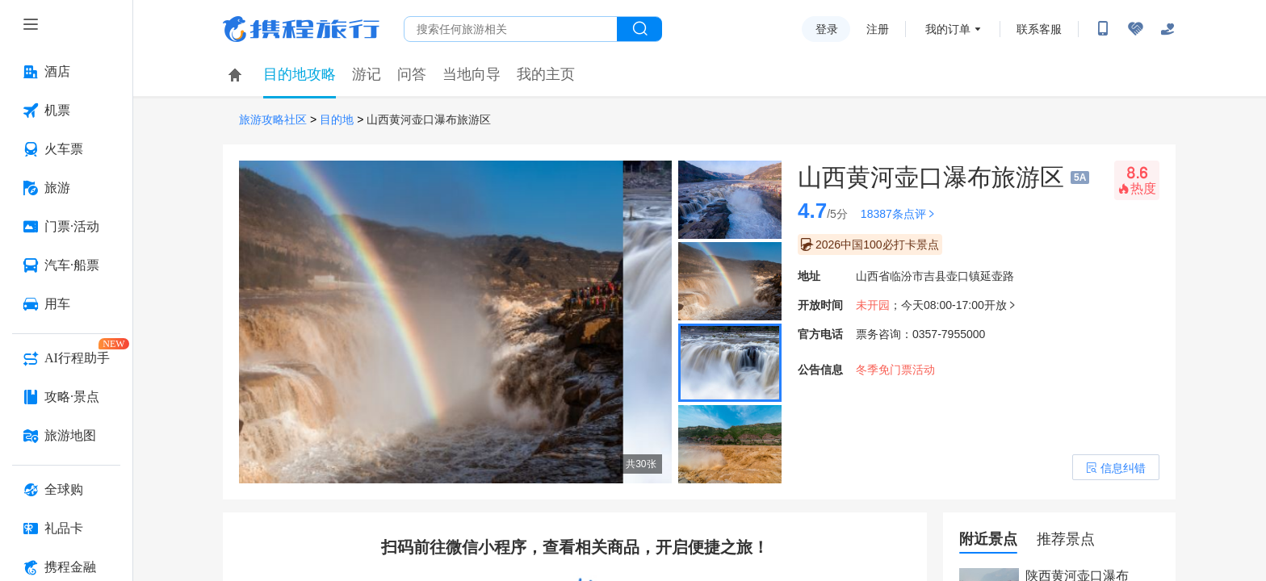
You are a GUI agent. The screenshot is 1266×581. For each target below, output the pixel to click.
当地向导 (471, 74)
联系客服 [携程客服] (1039, 29)
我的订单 (947, 29)
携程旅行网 (301, 29)
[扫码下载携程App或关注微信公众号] (1103, 29)
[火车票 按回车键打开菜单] (66, 149)
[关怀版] (1167, 29)
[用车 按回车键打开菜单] (66, 304)
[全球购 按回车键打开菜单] (66, 490)
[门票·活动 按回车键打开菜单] (66, 227)
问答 (411, 74)
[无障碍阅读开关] (1135, 29)
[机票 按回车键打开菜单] (66, 110)
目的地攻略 (299, 74)
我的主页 (546, 74)
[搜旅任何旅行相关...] (511, 29)
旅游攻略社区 (273, 120)
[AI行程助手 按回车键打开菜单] (66, 358)
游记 (366, 74)
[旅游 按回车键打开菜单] (66, 188)
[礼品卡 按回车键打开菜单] (66, 528)
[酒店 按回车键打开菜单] (66, 72)
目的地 (337, 120)
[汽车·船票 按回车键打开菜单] (66, 265)
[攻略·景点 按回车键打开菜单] (66, 397)
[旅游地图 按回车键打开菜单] (66, 436)
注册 (877, 29)
